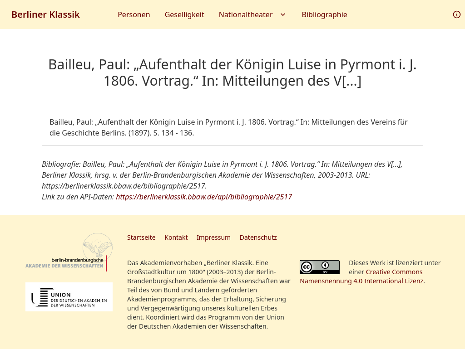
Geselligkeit (184, 14)
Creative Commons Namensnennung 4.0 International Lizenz (361, 276)
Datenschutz (258, 237)
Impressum (214, 237)
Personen (134, 14)
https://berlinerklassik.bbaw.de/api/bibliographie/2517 (204, 197)
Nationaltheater (253, 14)
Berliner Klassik (45, 14)
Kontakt (176, 237)
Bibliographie (324, 14)
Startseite (141, 237)
